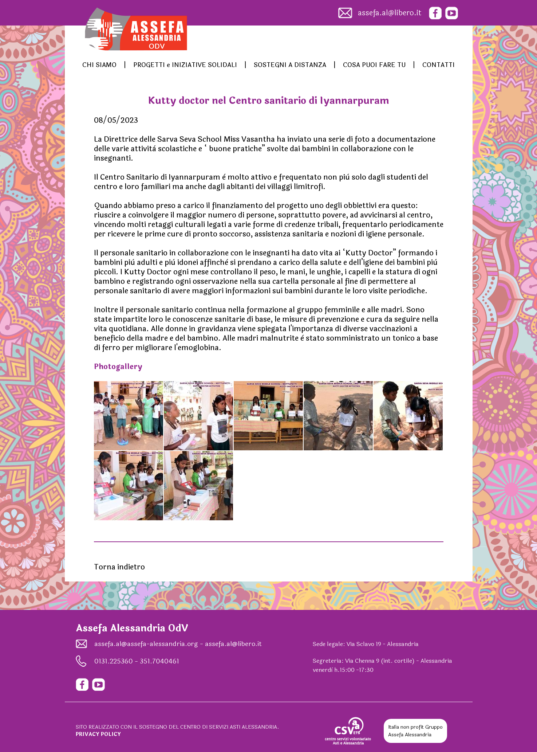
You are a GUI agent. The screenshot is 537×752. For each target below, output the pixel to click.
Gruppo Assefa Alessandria (415, 731)
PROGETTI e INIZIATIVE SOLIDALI (185, 65)
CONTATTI (438, 65)
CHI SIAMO (99, 65)
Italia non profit (406, 727)
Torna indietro (119, 567)
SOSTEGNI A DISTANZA (290, 65)
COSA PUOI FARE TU (374, 65)
